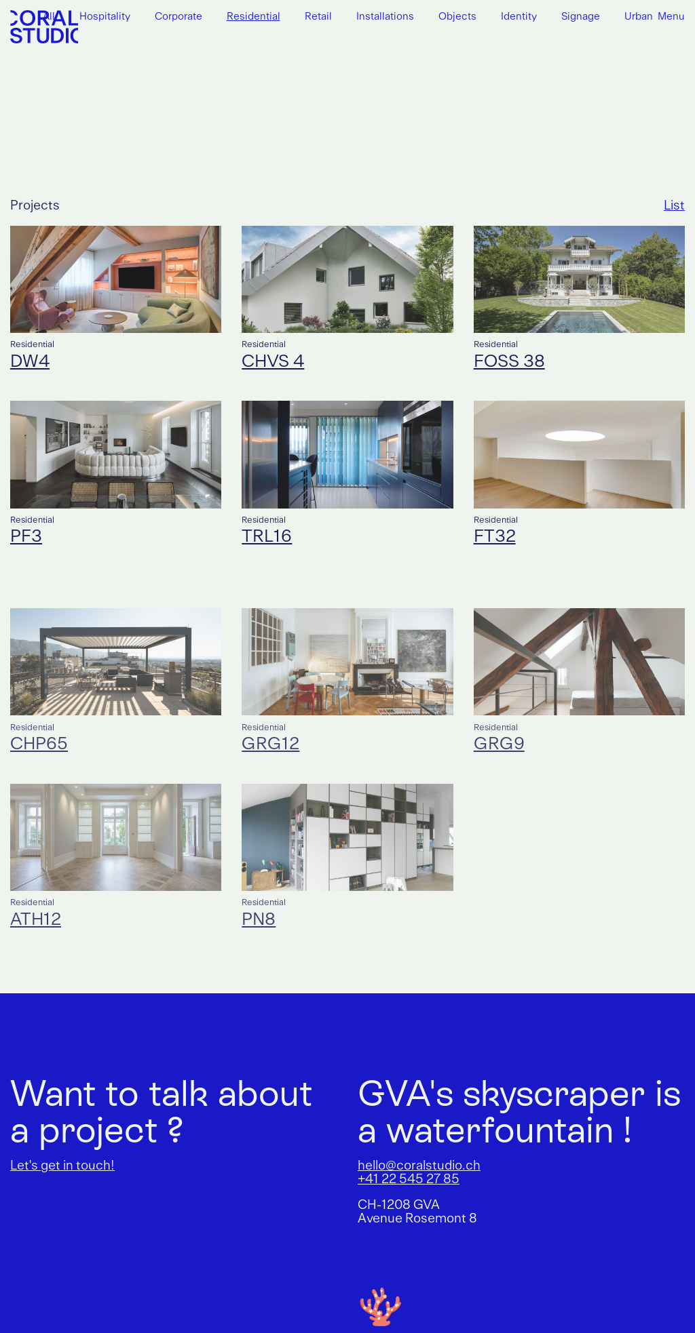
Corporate (178, 17)
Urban (638, 17)
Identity (519, 17)
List (674, 206)
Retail (318, 17)
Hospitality (104, 17)
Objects (457, 17)
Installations (385, 17)
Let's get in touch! (62, 1166)
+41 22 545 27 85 (408, 1180)
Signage (580, 17)
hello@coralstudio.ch (419, 1166)
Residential (253, 17)
